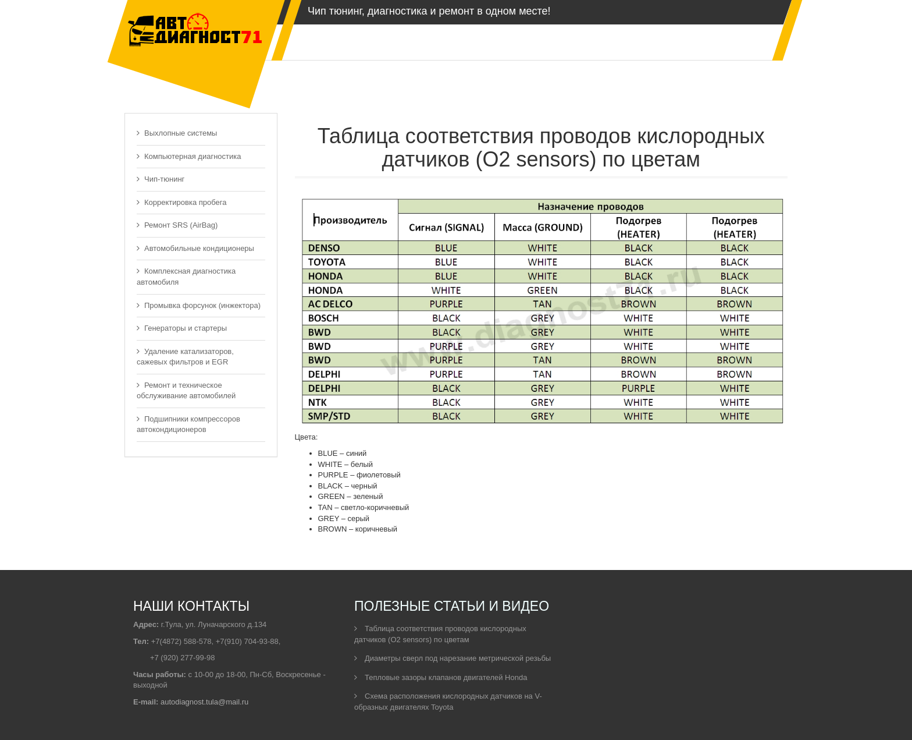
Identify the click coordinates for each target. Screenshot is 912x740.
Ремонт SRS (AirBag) (177, 225)
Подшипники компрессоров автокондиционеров (188, 424)
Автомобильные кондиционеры (195, 248)
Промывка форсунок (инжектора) (199, 305)
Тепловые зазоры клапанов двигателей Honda (440, 677)
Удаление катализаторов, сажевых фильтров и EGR (185, 357)
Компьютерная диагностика (189, 156)
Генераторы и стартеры (182, 328)
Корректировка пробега (181, 202)
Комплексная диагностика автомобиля (186, 276)
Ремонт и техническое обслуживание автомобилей (186, 391)
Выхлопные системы (177, 133)
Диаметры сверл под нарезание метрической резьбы (452, 658)
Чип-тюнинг (160, 179)
